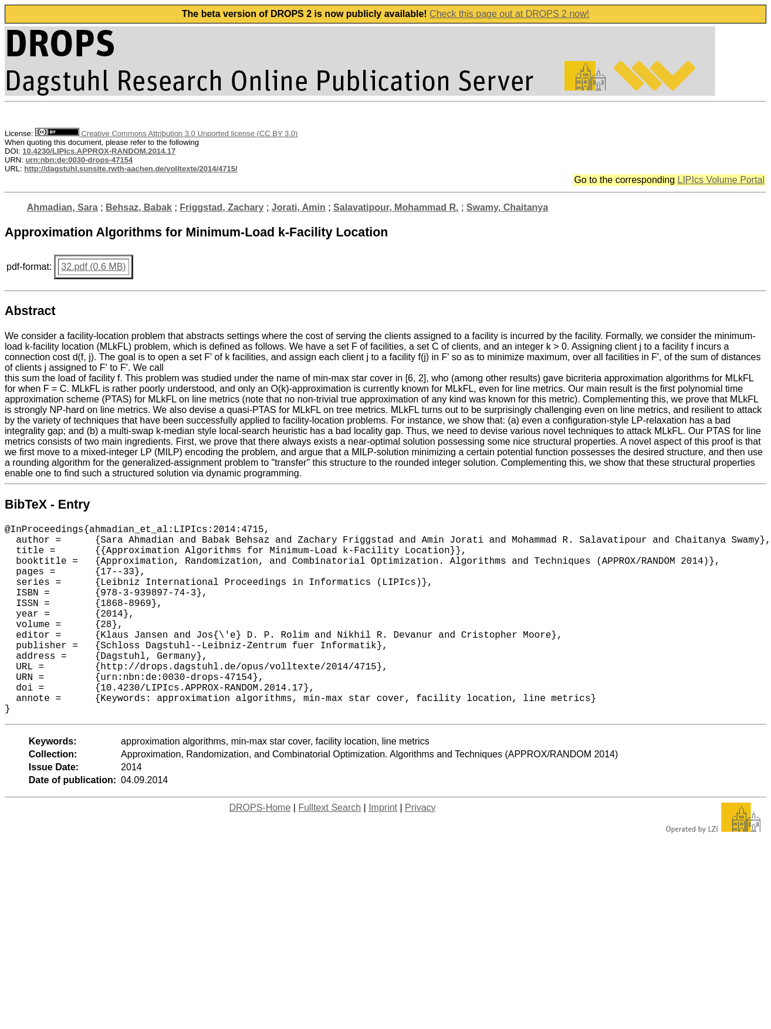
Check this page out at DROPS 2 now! (509, 14)
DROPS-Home (259, 850)
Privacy (420, 850)
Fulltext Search (329, 850)
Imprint (382, 850)
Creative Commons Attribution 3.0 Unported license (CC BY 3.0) (166, 133)
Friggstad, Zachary (221, 207)
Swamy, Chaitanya (507, 207)
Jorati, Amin (299, 207)
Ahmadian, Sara (62, 207)
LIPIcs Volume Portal (721, 180)
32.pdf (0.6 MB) (93, 267)
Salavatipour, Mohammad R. (395, 207)
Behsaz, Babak (139, 207)
